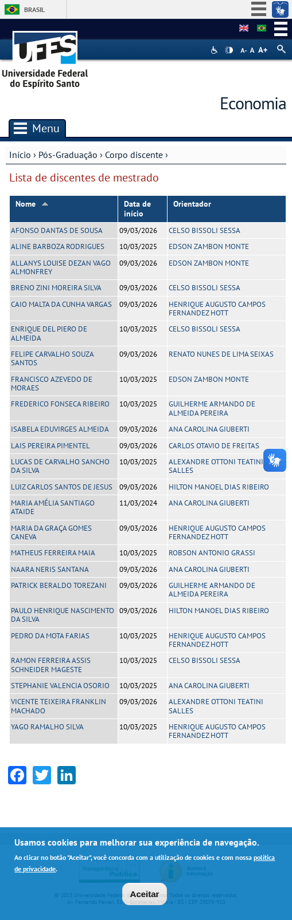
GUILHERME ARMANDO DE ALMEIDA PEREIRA (212, 408)
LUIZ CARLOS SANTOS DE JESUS (61, 487)
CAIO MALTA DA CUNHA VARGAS (61, 304)
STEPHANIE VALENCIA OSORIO (60, 685)
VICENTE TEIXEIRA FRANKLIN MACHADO (58, 706)
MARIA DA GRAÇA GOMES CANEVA (51, 532)
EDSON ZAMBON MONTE (209, 246)
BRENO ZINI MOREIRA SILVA (56, 288)
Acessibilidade (215, 50)
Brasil (34, 9)
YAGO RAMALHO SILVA (47, 727)
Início (20, 154)
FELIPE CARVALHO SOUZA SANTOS (52, 358)
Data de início (137, 209)
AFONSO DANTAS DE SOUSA (57, 230)
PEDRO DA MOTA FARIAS (50, 636)
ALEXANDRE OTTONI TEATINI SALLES (216, 466)
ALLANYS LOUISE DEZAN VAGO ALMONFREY (61, 267)
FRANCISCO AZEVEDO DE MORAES (51, 383)
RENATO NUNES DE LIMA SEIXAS (221, 354)
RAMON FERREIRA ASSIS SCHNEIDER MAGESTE (51, 665)
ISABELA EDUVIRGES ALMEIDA (60, 429)
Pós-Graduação (68, 154)
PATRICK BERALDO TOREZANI (59, 585)
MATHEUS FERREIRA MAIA (53, 553)
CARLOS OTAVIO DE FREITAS (214, 446)
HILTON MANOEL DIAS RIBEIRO (219, 487)
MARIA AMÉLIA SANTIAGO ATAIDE (53, 507)
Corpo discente (134, 154)
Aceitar (144, 894)
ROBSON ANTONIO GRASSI (212, 553)
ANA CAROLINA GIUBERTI (209, 429)
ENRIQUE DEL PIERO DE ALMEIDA (49, 333)
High (229, 50)
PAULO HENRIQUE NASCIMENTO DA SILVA (62, 615)
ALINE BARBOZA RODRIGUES (57, 246)
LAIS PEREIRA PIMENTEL (50, 446)
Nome (32, 204)
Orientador (192, 204)
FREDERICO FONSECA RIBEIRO (60, 404)
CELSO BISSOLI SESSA (204, 230)
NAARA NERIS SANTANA (50, 569)
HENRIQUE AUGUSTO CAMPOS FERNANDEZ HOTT (217, 308)
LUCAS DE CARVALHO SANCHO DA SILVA (60, 466)
